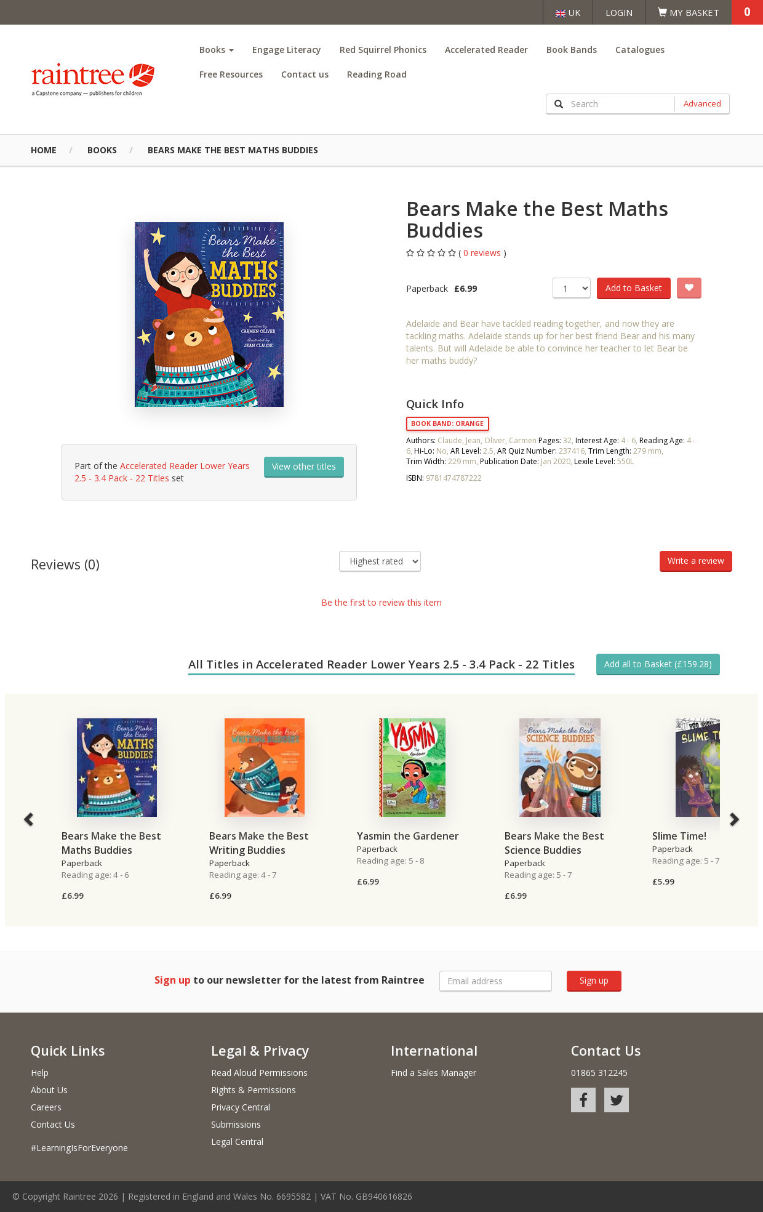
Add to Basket (633, 288)
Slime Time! (679, 836)
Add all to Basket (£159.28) (658, 664)
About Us (49, 1090)
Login (619, 12)
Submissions (236, 1124)
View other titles (304, 466)
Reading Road (377, 74)
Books (216, 49)
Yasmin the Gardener (408, 836)
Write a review (696, 560)
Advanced (702, 103)
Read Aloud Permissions (259, 1072)
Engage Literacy (286, 49)
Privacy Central (240, 1107)
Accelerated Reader (486, 49)
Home (44, 150)
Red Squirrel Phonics (383, 49)
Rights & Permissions (253, 1090)
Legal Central (237, 1141)
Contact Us (53, 1124)
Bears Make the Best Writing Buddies (259, 843)
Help (40, 1072)
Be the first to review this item (381, 602)
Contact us (305, 74)
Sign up (594, 980)
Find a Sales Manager (433, 1072)
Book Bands (571, 49)
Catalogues (640, 49)
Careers (46, 1107)
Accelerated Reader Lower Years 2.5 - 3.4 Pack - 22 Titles (162, 472)
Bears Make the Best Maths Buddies (233, 150)
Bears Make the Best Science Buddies (554, 843)
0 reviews (483, 253)
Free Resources (231, 74)
